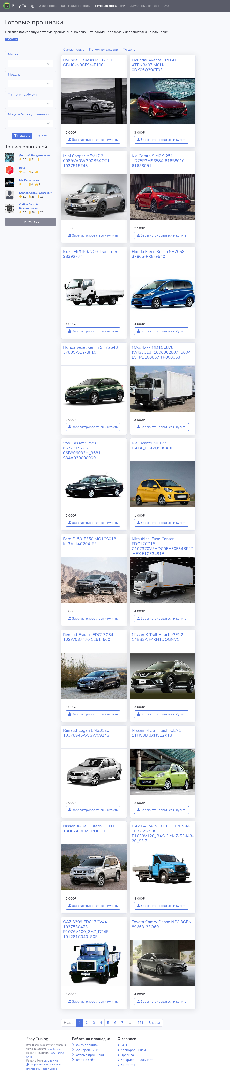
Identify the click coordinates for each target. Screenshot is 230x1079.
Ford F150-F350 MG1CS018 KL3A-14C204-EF (89, 541)
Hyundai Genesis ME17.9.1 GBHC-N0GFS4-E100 (88, 62)
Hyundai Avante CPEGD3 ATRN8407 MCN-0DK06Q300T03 (155, 65)
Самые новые (73, 49)
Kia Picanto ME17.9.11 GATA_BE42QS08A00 (152, 445)
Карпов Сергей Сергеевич (35, 193)
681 (140, 1022)
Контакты (127, 1065)
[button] (224, 6)
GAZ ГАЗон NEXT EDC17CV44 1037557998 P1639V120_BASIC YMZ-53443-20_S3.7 (163, 833)
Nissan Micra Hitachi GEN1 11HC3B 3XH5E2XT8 (156, 733)
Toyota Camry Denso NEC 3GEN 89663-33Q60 (161, 924)
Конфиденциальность (137, 1060)
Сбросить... (42, 135)
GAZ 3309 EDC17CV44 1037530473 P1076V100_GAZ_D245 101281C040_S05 (86, 929)
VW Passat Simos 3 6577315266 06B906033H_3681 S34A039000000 (82, 450)
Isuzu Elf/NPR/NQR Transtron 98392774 (90, 254)
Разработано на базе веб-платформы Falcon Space (44, 1066)
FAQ (165, 5)
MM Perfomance (29, 180)
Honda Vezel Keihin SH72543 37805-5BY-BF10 (90, 350)
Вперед (154, 1022)
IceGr (22, 168)
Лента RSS (30, 222)
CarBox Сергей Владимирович (28, 206)
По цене (129, 49)
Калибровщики (79, 5)
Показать (22, 136)
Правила (127, 1055)
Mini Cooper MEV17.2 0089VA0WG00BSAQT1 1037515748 (86, 160)
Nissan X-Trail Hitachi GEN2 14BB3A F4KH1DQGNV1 (157, 637)
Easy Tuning (23, 5)
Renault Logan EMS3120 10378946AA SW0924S (86, 733)
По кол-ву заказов (103, 49)
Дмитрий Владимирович (34, 155)
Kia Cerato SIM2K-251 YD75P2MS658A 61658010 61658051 (158, 160)
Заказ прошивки (52, 5)
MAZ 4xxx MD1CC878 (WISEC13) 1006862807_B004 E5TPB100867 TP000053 (161, 352)
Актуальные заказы (143, 5)
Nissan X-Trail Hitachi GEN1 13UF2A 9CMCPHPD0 (89, 828)
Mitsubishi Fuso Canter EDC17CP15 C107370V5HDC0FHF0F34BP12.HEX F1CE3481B (163, 546)
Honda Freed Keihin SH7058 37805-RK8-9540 (158, 254)
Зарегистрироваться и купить (93, 139)
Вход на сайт (85, 1060)
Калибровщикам (133, 1050)
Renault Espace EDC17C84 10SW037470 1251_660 (88, 637)
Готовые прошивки (110, 5)
